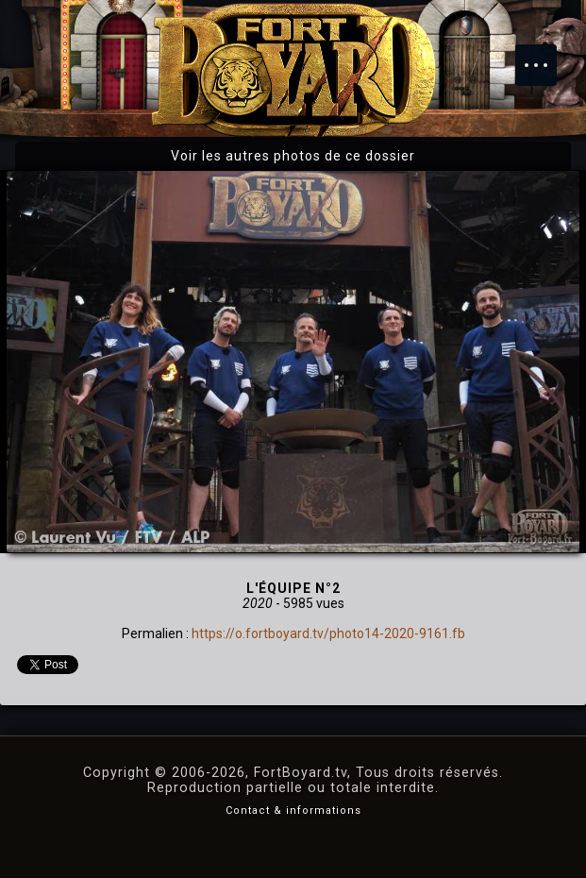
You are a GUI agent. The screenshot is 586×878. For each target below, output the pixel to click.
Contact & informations (293, 810)
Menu (545, 55)
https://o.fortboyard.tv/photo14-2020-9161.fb (328, 633)
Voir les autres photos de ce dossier (293, 155)
